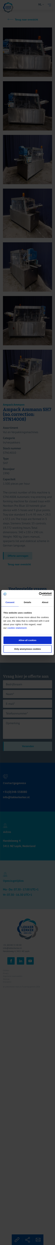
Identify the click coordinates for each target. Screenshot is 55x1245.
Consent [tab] (9, 602)
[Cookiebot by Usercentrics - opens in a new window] (39, 594)
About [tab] (45, 602)
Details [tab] (27, 602)
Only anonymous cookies (27, 649)
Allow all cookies (27, 640)
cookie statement (17, 628)
